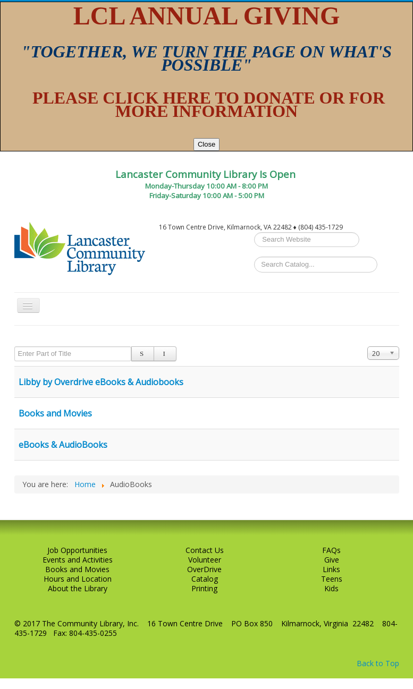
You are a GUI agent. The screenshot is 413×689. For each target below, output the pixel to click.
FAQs (331, 550)
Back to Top (378, 663)
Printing (204, 588)
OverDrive (204, 569)
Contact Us (205, 550)
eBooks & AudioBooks (63, 444)
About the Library (77, 588)
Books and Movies (55, 413)
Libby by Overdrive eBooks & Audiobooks (101, 382)
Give (331, 560)
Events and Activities (78, 560)
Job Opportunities (77, 550)
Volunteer (204, 560)
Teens (331, 579)
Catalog (204, 579)
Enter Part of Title (14, 346)
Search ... (254, 232)
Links (331, 569)
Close (206, 144)
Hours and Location (78, 579)
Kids (331, 588)
